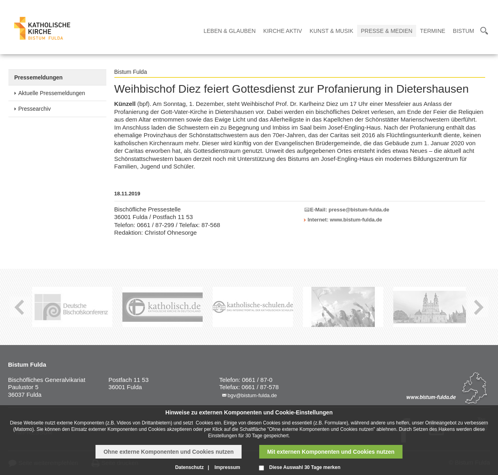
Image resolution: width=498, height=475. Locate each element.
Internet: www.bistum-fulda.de (345, 220)
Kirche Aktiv (282, 31)
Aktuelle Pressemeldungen (51, 93)
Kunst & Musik (332, 31)
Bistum (463, 31)
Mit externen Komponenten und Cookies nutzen (330, 452)
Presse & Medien (386, 31)
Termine (432, 31)
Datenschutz (189, 467)
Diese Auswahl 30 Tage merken (304, 467)
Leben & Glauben (229, 31)
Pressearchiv (34, 109)
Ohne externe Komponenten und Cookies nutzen (169, 452)
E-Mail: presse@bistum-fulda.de (350, 210)
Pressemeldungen (38, 77)
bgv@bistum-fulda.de (252, 395)
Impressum (227, 467)
